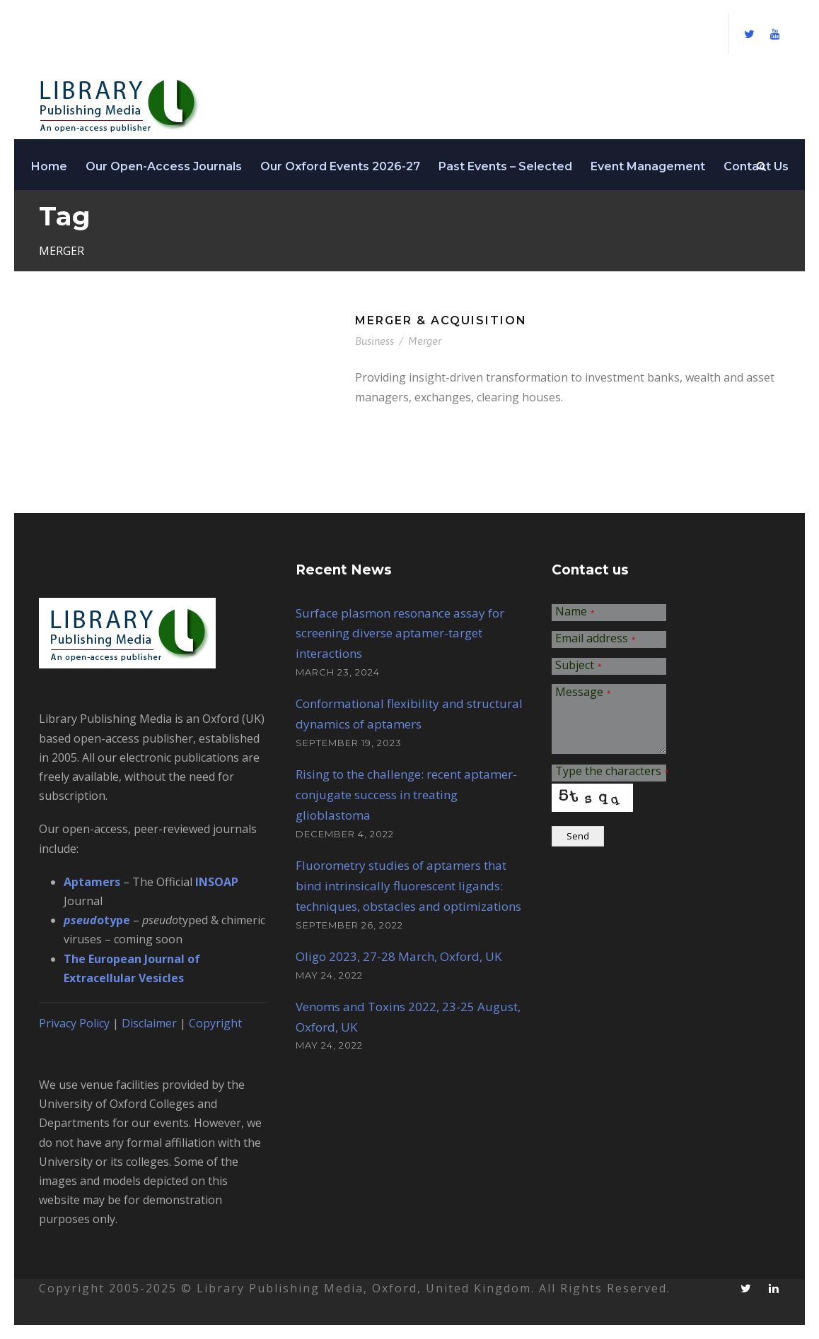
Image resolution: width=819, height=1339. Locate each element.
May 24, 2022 (329, 975)
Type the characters (612, 772)
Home (49, 166)
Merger (424, 341)
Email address (595, 639)
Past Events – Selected (505, 166)
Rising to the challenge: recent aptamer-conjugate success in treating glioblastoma (406, 794)
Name (575, 612)
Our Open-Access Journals (164, 166)
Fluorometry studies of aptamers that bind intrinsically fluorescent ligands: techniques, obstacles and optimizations (408, 885)
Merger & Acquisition (441, 320)
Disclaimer (149, 1023)
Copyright (215, 1023)
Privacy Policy (74, 1023)
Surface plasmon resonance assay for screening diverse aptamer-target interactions (400, 633)
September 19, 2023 (349, 742)
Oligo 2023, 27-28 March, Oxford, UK (398, 956)
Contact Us (756, 166)
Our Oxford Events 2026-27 (340, 166)
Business (374, 341)
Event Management (648, 166)
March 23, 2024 (338, 672)
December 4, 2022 (345, 833)
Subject (578, 666)
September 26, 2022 (349, 925)
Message (583, 693)
